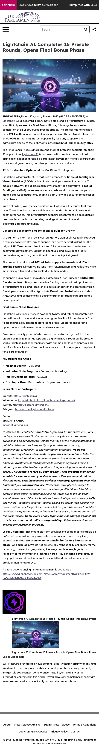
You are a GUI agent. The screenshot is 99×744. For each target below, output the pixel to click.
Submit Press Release (57, 724)
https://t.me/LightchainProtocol (34, 409)
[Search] (60, 29)
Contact (76, 731)
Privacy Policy (59, 731)
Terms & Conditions (84, 724)
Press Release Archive (27, 724)
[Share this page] (94, 29)
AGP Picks (8, 5)
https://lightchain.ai (26, 396)
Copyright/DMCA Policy (33, 731)
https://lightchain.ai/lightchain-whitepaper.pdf (46, 400)
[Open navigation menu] (6, 29)
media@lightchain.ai (15, 425)
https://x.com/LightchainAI (32, 404)
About (7, 724)
